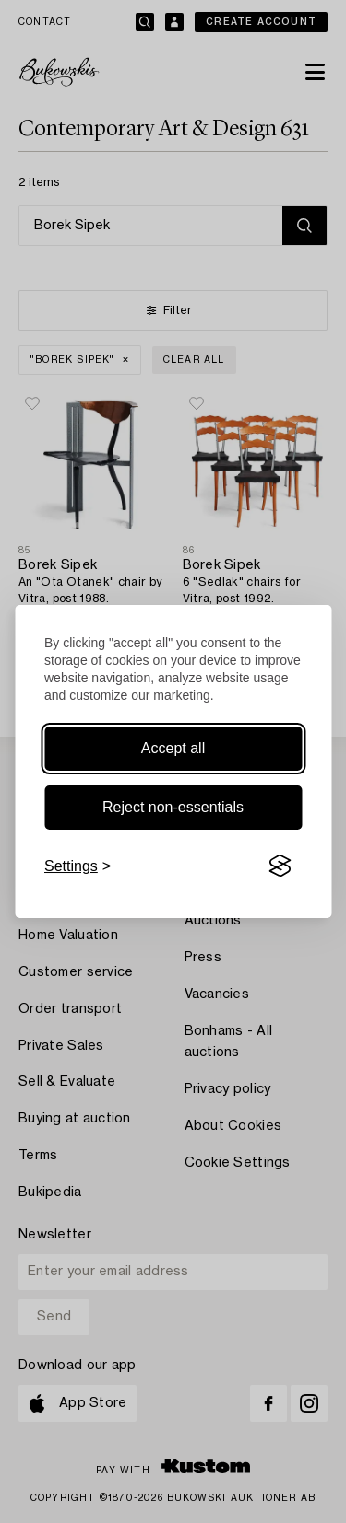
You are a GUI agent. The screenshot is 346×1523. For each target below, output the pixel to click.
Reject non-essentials (173, 807)
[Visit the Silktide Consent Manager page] (279, 866)
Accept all (173, 748)
